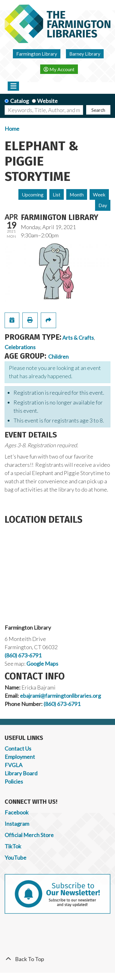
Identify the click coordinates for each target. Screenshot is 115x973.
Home (12, 128)
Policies (14, 781)
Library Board (21, 773)
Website (47, 100)
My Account (59, 69)
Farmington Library (36, 54)
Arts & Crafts (78, 337)
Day (102, 205)
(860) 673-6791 (23, 655)
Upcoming (33, 194)
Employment (20, 756)
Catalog (19, 100)
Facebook (17, 812)
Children (58, 356)
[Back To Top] (57, 959)
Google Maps (42, 663)
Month (77, 194)
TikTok (13, 846)
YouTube (15, 857)
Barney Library (84, 54)
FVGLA (13, 765)
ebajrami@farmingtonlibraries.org (60, 695)
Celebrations (20, 347)
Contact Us (18, 748)
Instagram (17, 823)
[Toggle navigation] (13, 86)
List (56, 194)
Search (98, 110)
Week (99, 194)
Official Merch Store (29, 835)
